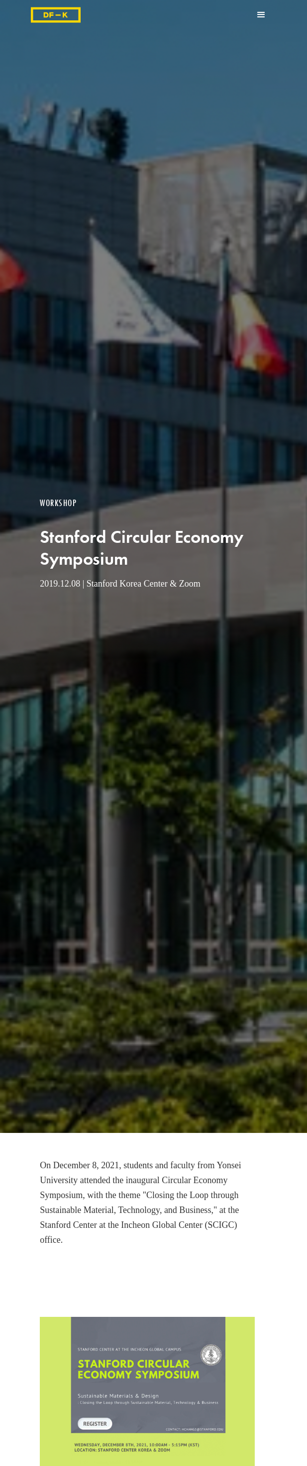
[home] (56, 15)
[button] (261, 15)
